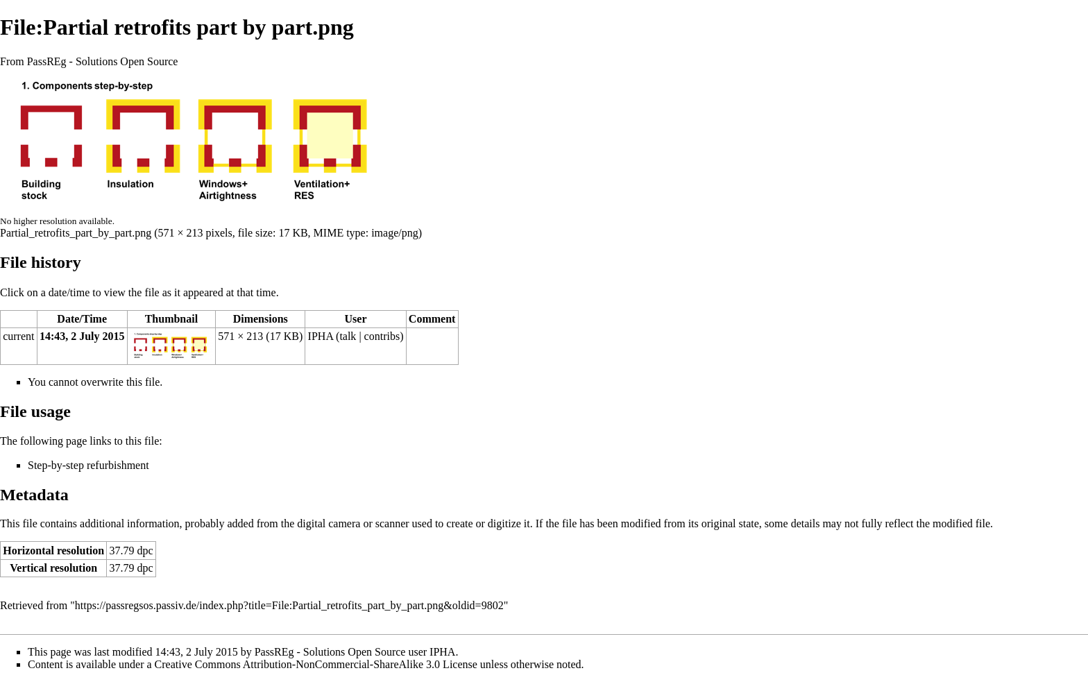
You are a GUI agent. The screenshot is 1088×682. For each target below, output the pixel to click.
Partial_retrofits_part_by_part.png (75, 233)
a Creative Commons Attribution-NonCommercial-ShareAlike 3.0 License (312, 664)
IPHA (320, 336)
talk (347, 336)
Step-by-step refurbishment (88, 465)
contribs (382, 336)
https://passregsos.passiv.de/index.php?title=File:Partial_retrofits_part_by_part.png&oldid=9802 (289, 605)
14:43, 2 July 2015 (82, 336)
